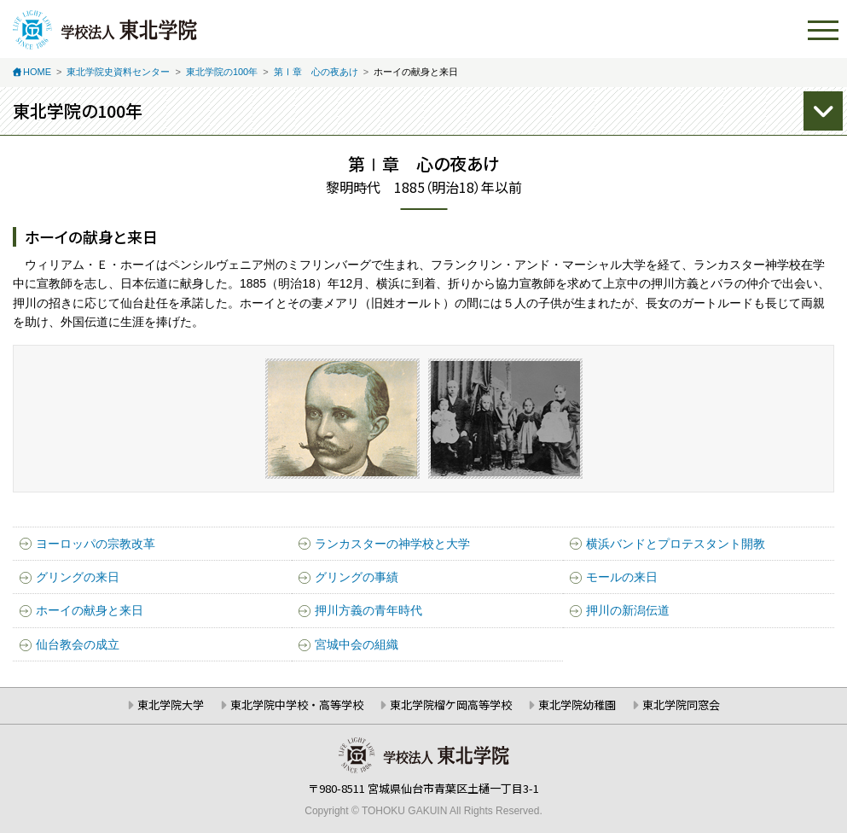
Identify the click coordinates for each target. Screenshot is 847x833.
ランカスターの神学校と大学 (392, 543)
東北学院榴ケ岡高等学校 (451, 704)
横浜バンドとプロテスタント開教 (675, 543)
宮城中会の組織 (356, 644)
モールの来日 (622, 577)
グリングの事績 (356, 577)
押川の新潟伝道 (628, 610)
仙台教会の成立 (77, 644)
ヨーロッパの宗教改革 (95, 543)
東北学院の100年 (222, 72)
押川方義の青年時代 (368, 610)
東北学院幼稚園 (577, 704)
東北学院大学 (170, 704)
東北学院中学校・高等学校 (296, 704)
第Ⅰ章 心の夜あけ (316, 72)
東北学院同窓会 (681, 704)
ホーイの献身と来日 (89, 610)
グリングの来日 (77, 577)
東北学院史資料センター (118, 72)
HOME (37, 72)
